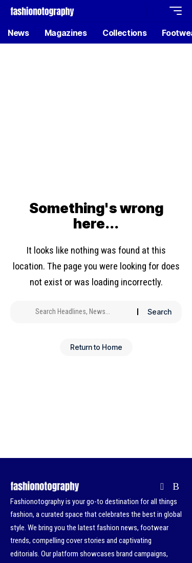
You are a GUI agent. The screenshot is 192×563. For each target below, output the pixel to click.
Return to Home (96, 347)
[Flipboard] (162, 486)
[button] (136, 11)
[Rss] (176, 486)
